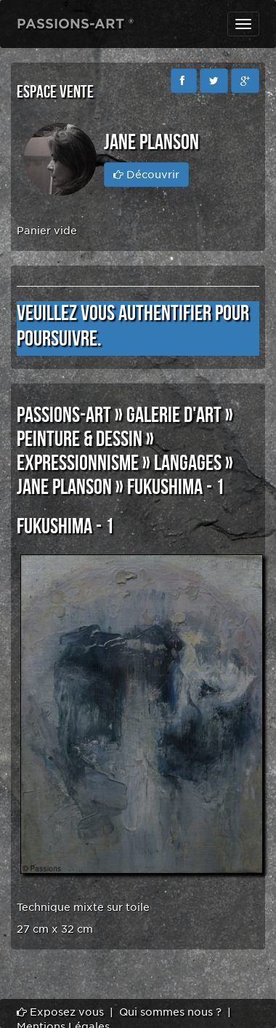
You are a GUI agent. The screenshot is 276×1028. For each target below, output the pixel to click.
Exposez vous (60, 1012)
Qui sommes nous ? (170, 1012)
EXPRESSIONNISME (78, 463)
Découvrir (146, 174)
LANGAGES (188, 463)
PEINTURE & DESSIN (79, 439)
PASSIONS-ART (64, 415)
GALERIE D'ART (174, 415)
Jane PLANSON (64, 487)
